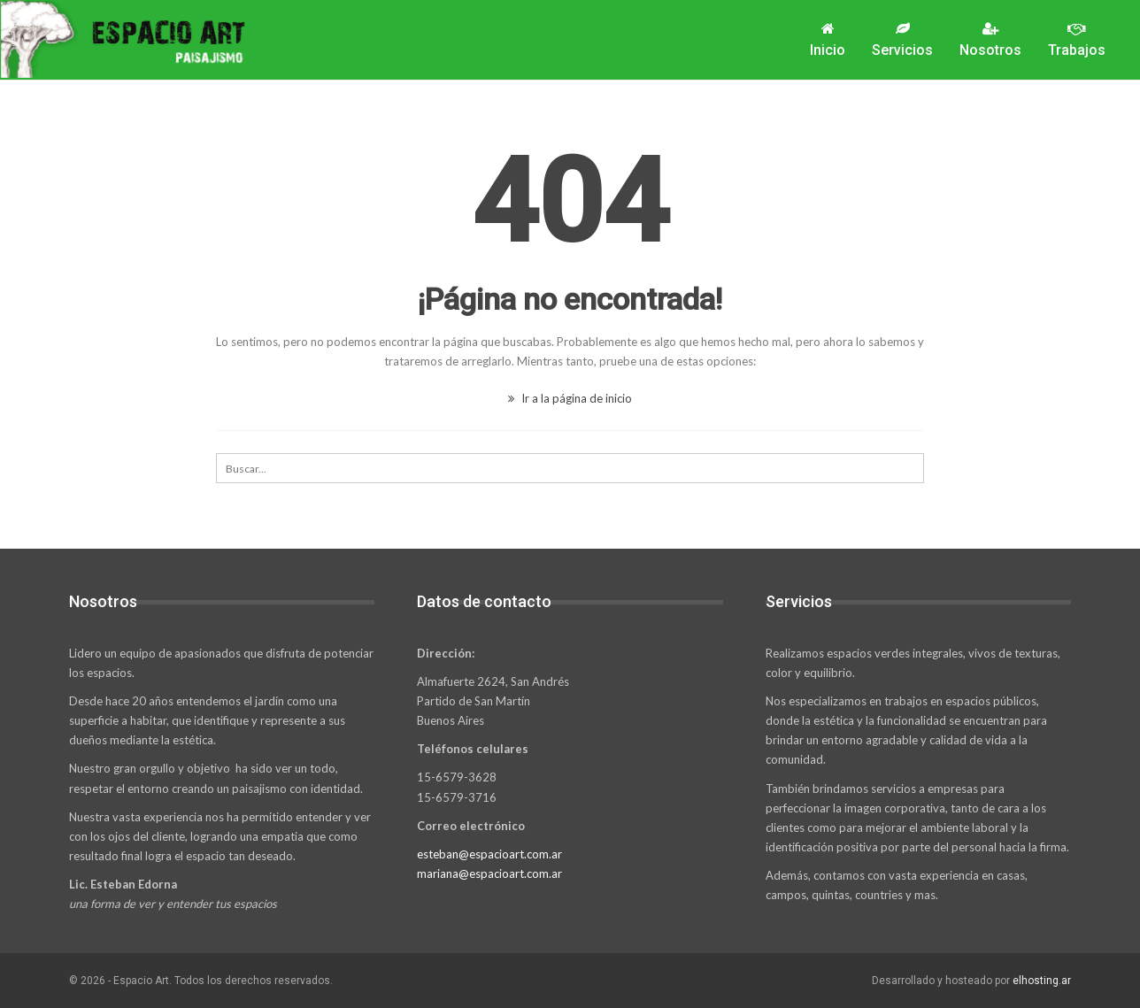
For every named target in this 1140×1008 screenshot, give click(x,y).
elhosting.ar (1042, 980)
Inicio (828, 39)
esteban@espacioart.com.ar (489, 854)
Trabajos (1077, 39)
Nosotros (990, 39)
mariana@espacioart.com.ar (489, 873)
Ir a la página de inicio (570, 398)
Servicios (902, 39)
